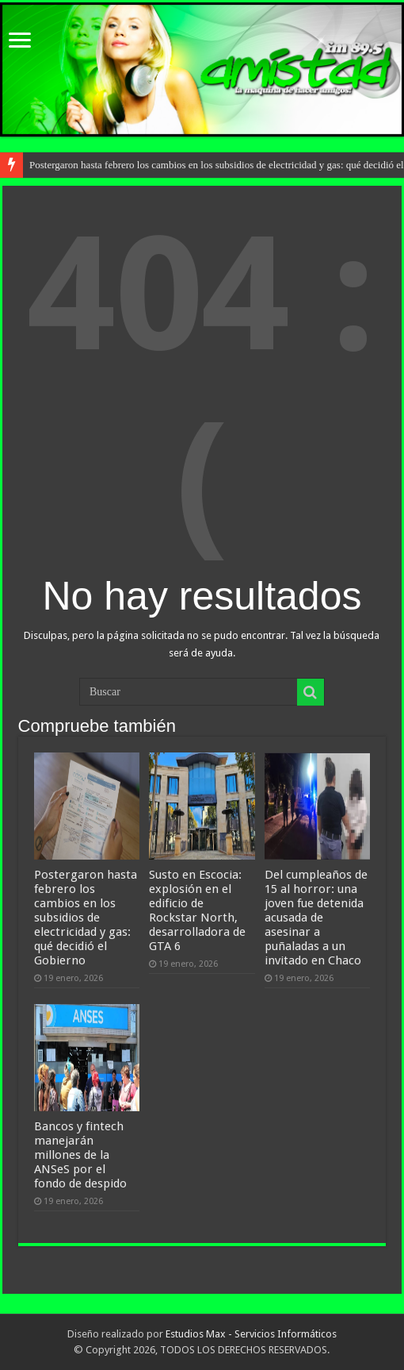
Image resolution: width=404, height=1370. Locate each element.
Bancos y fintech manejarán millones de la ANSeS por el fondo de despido (80, 1155)
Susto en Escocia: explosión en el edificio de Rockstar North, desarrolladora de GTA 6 (197, 910)
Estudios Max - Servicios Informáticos (251, 1334)
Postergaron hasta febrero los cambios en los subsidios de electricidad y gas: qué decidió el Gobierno (85, 918)
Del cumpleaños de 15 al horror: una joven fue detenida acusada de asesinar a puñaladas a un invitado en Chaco (316, 918)
